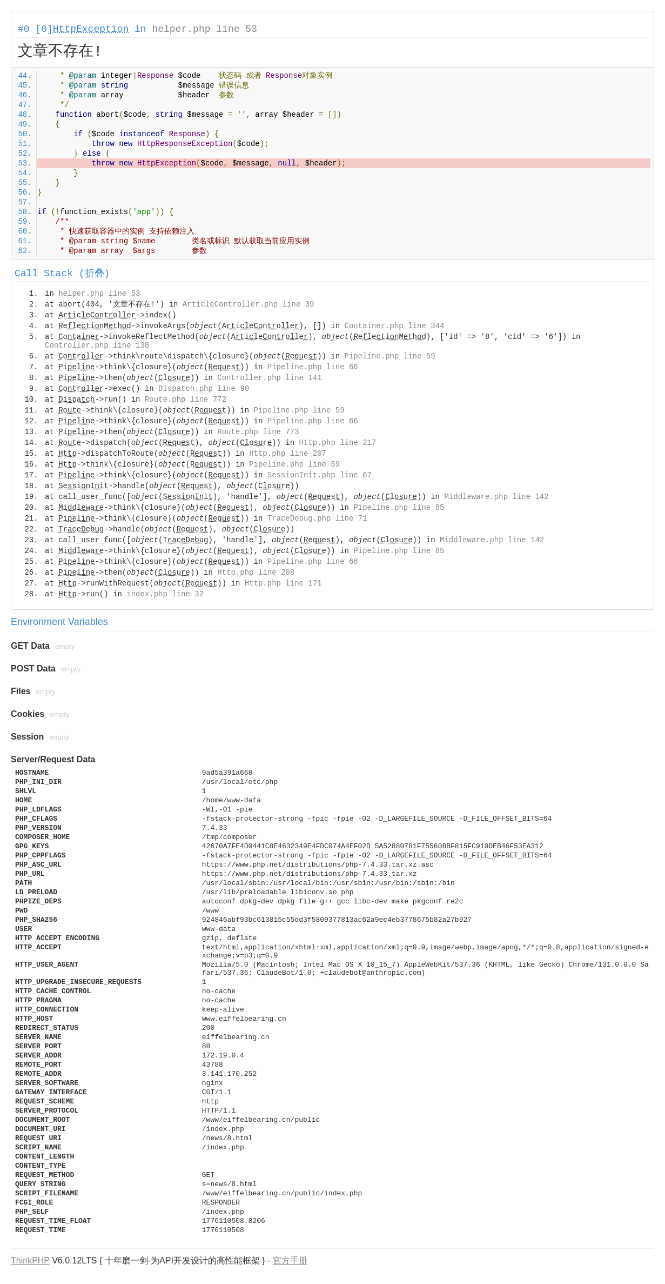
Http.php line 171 (283, 583)
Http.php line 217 (338, 442)
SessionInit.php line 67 (319, 475)
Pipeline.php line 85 (398, 507)
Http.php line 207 (287, 453)
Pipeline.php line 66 (312, 367)
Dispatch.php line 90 (203, 388)
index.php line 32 (165, 594)
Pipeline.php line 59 (390, 356)
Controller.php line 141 (269, 378)
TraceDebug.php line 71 (317, 518)
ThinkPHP (30, 1260)
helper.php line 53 (204, 29)
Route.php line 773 (258, 432)
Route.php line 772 (185, 399)
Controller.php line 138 (97, 345)
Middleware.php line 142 (496, 497)
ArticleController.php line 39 (248, 304)
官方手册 (290, 1260)
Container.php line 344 (395, 326)
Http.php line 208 (255, 572)
